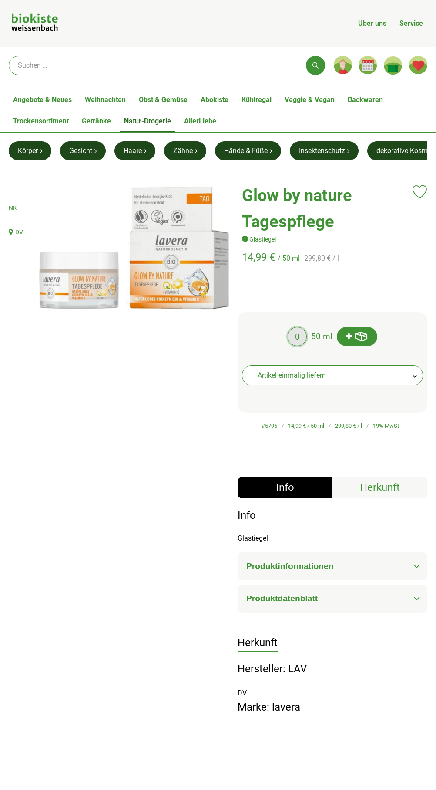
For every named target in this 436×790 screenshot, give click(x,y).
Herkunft (380, 487)
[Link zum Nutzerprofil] (343, 65)
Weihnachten (105, 99)
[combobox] (332, 375)
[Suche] (167, 65)
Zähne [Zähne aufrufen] (185, 150)
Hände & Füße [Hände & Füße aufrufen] (248, 150)
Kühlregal (256, 99)
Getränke (96, 121)
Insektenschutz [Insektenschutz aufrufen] (324, 150)
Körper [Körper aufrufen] (30, 150)
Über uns (372, 23)
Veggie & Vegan (310, 99)
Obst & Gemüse (163, 99)
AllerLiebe (200, 121)
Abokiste (214, 99)
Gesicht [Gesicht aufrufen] (83, 150)
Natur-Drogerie (147, 121)
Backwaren (365, 99)
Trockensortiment (41, 121)
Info (285, 487)
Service (411, 23)
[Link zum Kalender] (368, 65)
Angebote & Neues (42, 99)
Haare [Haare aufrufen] (135, 150)
